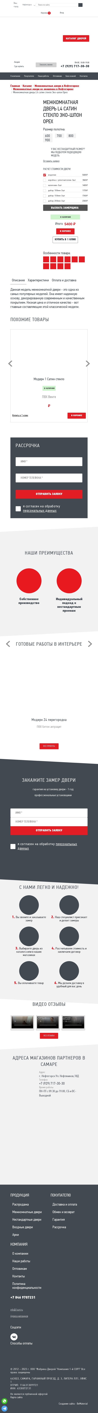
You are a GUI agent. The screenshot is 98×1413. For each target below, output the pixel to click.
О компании (15, 76)
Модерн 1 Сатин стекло (49, 379)
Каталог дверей (76, 38)
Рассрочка (59, 1227)
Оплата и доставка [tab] (64, 280)
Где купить (19, 66)
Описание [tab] (18, 280)
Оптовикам (57, 76)
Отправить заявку (49, 494)
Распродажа (20, 1204)
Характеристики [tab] (38, 280)
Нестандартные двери (26, 1220)
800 (71, 136)
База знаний (71, 76)
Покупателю (29, 76)
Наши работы (43, 76)
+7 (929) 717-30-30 (75, 66)
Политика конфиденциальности (26, 1286)
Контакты (84, 76)
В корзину (65, 231)
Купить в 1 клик (65, 239)
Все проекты (49, 746)
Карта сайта (16, 1397)
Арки (15, 1235)
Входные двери (22, 1227)
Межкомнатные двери (27, 1212)
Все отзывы (49, 1036)
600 (47, 136)
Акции (17, 62)
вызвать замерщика (65, 208)
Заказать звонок (46, 65)
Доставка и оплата (64, 1204)
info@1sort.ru (16, 1310)
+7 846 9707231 (22, 1297)
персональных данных (40, 511)
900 (47, 140)
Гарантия (58, 1220)
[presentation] (10, 363)
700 (59, 136)
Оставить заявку (51, 161)
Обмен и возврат (63, 1212)
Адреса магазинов (19, 1316)
